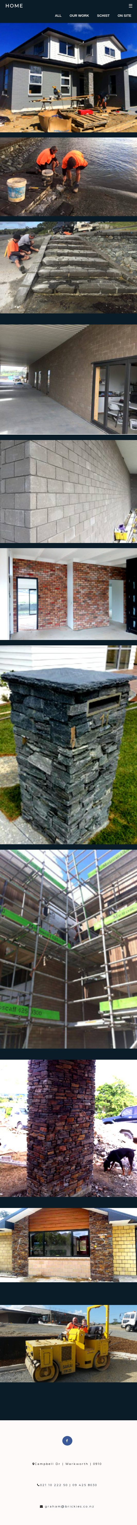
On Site (124, 16)
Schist (103, 16)
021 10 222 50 (55, 1485)
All (58, 16)
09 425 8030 (84, 1485)
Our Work (79, 16)
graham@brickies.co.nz (69, 1506)
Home (14, 6)
